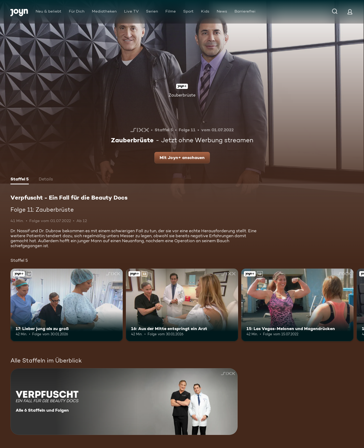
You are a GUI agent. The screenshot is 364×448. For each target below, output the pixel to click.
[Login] (349, 11)
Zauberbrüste (182, 95)
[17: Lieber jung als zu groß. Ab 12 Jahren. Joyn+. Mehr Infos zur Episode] (66, 305)
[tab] (19, 179)
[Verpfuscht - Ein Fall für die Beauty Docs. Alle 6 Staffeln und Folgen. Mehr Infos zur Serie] (124, 401)
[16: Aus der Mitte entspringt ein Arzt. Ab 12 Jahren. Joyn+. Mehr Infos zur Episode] (182, 305)
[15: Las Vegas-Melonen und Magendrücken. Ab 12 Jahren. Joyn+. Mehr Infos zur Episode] (297, 305)
